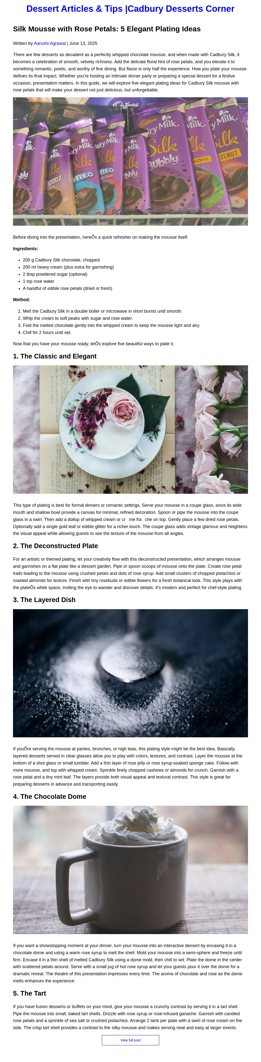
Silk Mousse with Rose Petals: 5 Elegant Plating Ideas (107, 29)
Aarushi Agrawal (50, 43)
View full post (130, 1040)
